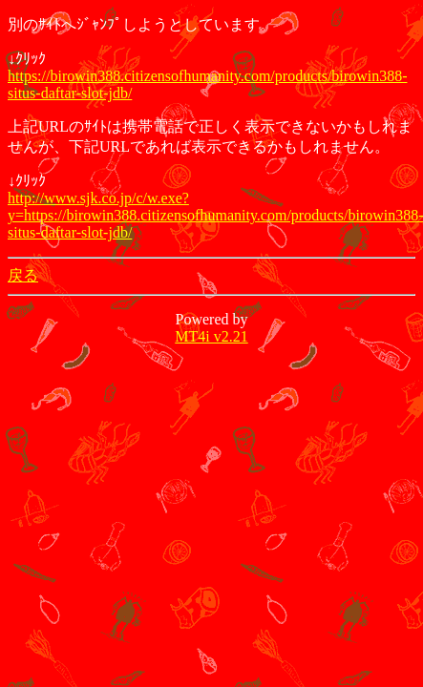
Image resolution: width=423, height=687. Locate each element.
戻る (23, 275)
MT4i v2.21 (211, 336)
